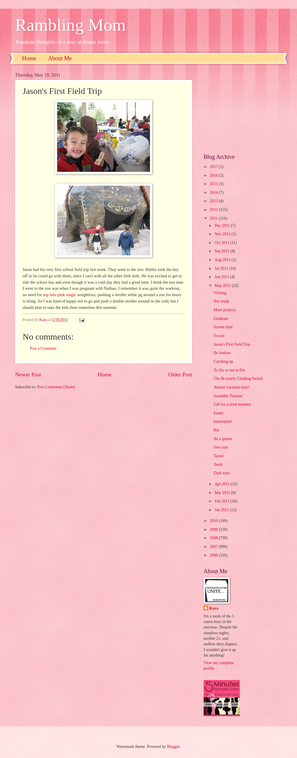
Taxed (218, 456)
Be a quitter (222, 439)
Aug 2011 (223, 260)
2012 (214, 209)
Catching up (223, 361)
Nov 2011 (223, 234)
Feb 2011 (223, 501)
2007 (214, 546)
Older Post (180, 374)
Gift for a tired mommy (232, 404)
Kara (213, 608)
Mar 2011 (223, 493)
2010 (214, 521)
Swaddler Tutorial (227, 396)
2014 (214, 192)
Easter (218, 413)
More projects (224, 310)
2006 (214, 555)
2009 (214, 529)
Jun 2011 (222, 277)
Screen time (223, 327)
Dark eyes (221, 473)
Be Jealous (222, 353)
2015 (214, 184)
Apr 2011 (223, 484)
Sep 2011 (223, 251)
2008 (214, 538)
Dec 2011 (223, 225)
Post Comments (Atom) (56, 387)
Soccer (218, 336)
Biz (216, 430)
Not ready (221, 301)
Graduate (220, 318)
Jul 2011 (222, 268)
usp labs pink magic (59, 294)
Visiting (219, 293)
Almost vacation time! (231, 387)
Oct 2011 (222, 242)
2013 (214, 201)
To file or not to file (229, 370)
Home (29, 58)
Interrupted (222, 421)
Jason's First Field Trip (231, 344)
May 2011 (223, 285)
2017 (214, 167)
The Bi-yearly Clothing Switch (238, 378)
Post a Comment (43, 348)
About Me (60, 58)
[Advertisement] (243, 108)
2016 (214, 175)
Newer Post (28, 374)
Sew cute (220, 447)
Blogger (173, 746)
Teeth (217, 464)
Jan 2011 (222, 510)
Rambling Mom (70, 24)
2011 (214, 218)
